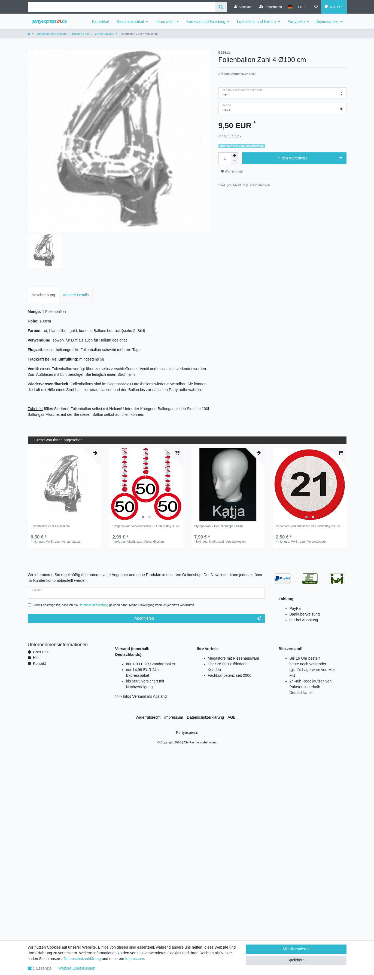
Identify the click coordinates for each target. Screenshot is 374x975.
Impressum (173, 717)
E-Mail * (37, 590)
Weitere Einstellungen (76, 968)
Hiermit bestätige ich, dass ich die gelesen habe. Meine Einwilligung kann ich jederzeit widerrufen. (113, 605)
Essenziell (44, 968)
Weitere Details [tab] (76, 295)
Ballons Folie (80, 33)
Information (165, 21)
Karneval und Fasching (205, 21)
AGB (231, 717)
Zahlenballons (104, 33)
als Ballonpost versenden (242, 90)
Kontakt (39, 663)
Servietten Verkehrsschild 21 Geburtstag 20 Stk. (308, 526)
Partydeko (296, 21)
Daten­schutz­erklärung (205, 717)
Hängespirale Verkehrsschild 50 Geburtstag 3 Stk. (146, 526)
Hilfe (37, 658)
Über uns (40, 652)
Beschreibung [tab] (43, 295)
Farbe (227, 105)
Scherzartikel (328, 21)
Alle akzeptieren (296, 949)
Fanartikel (100, 21)
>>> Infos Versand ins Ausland (141, 696)
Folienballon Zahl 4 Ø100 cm (50, 526)
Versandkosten (259, 185)
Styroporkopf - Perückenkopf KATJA (218, 526)
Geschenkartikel (130, 21)
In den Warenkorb (309, 158)
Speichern (296, 960)
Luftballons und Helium (256, 21)
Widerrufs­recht (148, 717)
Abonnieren (198, 618)
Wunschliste (232, 171)
